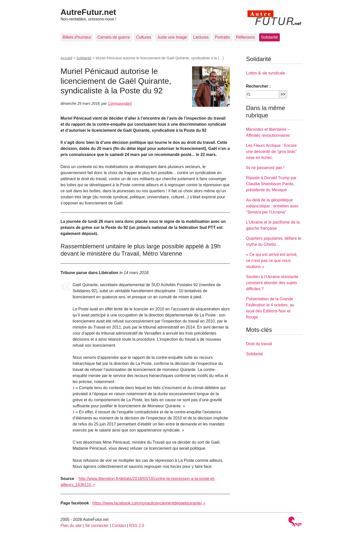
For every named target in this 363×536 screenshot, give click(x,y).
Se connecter (97, 525)
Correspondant (120, 103)
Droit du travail (259, 344)
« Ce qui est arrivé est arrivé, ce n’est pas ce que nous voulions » (272, 260)
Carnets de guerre (113, 37)
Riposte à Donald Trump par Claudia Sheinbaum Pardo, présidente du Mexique (271, 184)
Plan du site (71, 525)
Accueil (66, 58)
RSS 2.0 (136, 525)
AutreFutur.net (88, 12)
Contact (119, 525)
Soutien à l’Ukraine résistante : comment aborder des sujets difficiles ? (273, 283)
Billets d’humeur (77, 37)
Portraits (222, 37)
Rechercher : (258, 86)
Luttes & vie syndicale (265, 73)
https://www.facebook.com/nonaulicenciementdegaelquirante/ (147, 503)
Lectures (200, 37)
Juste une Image (172, 37)
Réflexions (245, 37)
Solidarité (269, 37)
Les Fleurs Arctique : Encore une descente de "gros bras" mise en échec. (271, 151)
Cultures (143, 37)
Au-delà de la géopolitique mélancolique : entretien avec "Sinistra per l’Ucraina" (272, 206)
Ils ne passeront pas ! (265, 168)
